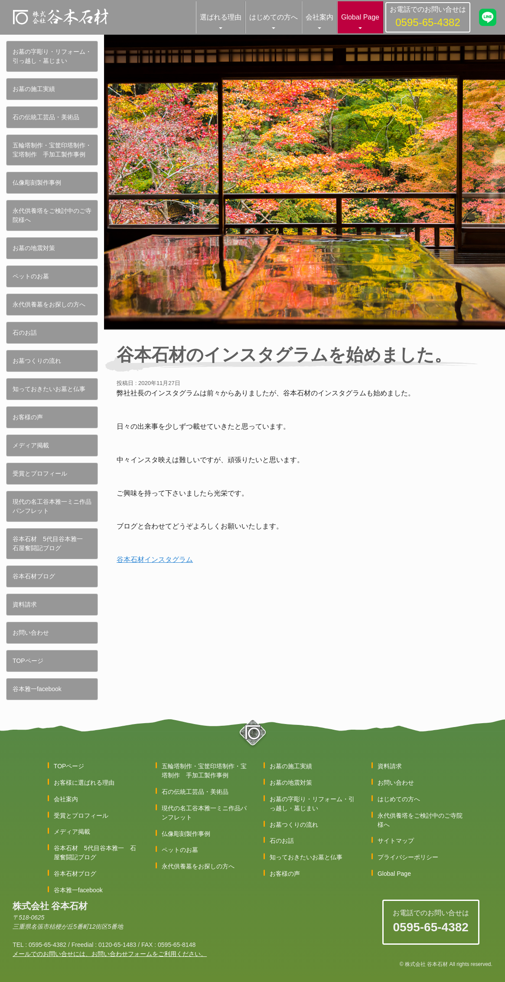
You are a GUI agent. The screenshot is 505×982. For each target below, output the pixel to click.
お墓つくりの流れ (37, 360)
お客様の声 (28, 417)
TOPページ (28, 660)
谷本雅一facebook (37, 688)
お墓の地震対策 (34, 248)
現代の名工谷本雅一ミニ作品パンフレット (52, 506)
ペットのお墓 (31, 276)
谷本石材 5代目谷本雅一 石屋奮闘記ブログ (51, 543)
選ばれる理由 (220, 17)
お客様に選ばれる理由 (84, 782)
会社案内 (319, 17)
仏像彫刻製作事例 (37, 182)
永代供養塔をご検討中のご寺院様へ (52, 215)
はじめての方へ (273, 17)
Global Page (360, 17)
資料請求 (25, 604)
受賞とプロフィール (40, 473)
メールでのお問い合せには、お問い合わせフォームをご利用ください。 (110, 953)
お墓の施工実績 (34, 88)
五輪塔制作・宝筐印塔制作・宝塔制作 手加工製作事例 (52, 150)
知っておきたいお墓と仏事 (49, 388)
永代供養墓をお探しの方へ (49, 304)
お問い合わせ (31, 632)
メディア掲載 (31, 445)
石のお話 (25, 332)
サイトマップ (396, 840)
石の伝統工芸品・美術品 (46, 117)
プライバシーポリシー (408, 857)
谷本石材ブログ (34, 576)
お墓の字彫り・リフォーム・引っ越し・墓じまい (52, 56)
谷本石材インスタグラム (155, 559)
